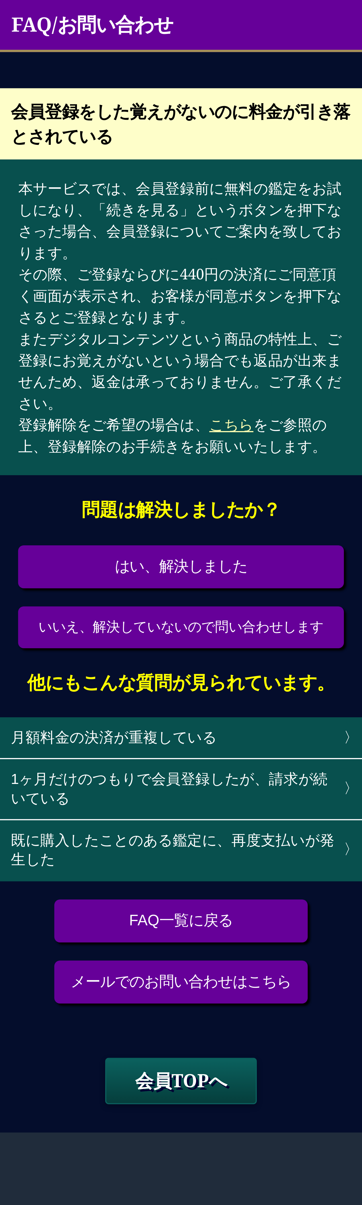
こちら (231, 424)
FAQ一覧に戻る (181, 919)
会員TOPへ (181, 1080)
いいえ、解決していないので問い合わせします (181, 626)
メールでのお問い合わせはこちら (181, 980)
